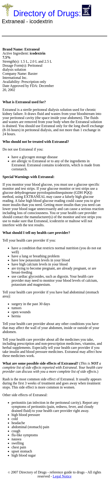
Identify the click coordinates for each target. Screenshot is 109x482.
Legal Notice (62, 476)
